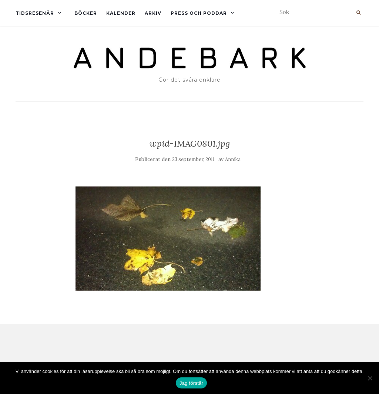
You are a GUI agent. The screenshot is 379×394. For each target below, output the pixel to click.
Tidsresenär (35, 13)
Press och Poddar (199, 13)
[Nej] (369, 378)
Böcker (85, 13)
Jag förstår (191, 383)
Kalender (120, 13)
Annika (233, 159)
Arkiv (153, 13)
